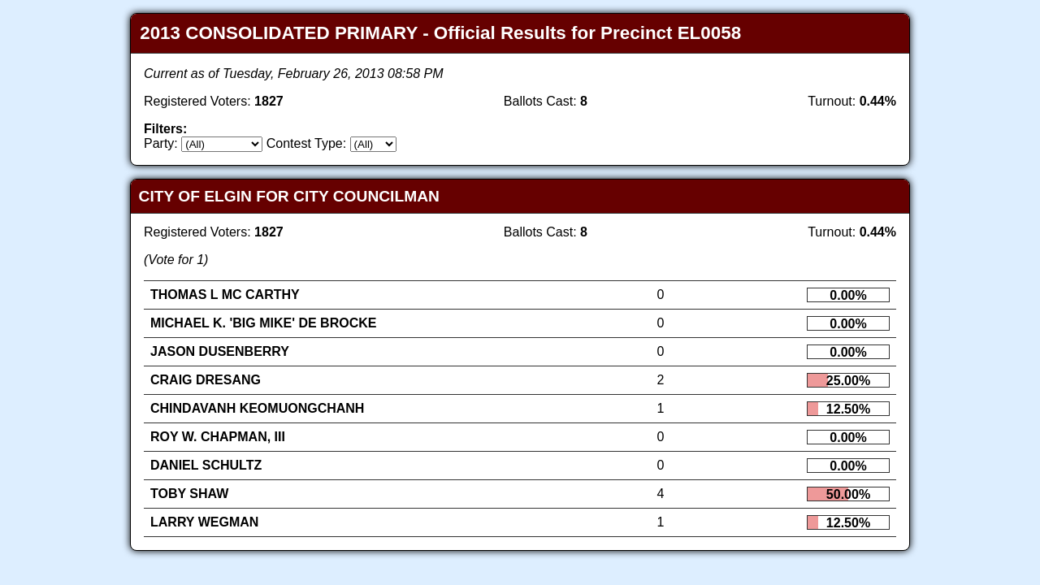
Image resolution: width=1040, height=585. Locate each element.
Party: (161, 143)
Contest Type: (306, 143)
